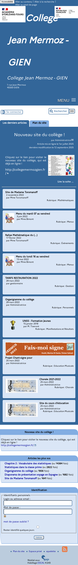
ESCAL (41, 562)
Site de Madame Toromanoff (21, 478)
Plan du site (18, 551)
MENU (63, 100)
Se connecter (13, 111)
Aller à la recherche (44, 1)
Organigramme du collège (19, 470)
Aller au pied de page (26, 4)
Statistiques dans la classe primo (23, 467)
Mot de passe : (12, 507)
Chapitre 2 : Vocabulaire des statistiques (28, 463)
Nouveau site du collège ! (39, 134)
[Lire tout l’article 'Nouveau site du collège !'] (66, 181)
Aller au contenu (23, 1)
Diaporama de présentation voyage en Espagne (31, 474)
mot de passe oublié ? (16, 521)
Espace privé (34, 551)
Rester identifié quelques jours (19, 530)
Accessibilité (7, 2)
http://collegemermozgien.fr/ (17, 445)
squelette (50, 551)
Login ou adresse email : (17, 498)
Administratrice (63, 140)
